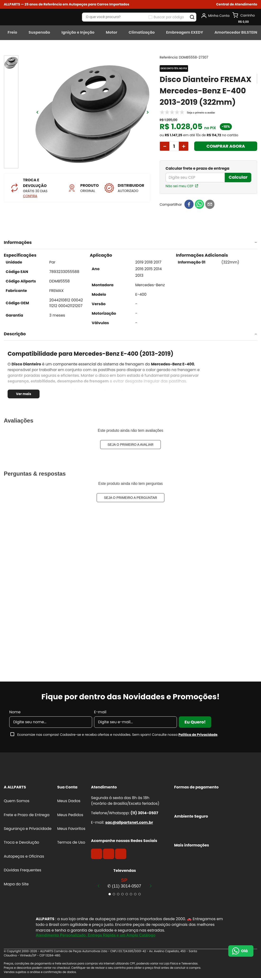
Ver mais (23, 393)
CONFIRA (30, 196)
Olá (244, 951)
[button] (236, 4)
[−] (164, 146)
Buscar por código (169, 17)
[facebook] (189, 205)
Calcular (238, 177)
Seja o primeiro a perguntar (130, 498)
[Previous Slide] (98, 886)
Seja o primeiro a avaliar (130, 444)
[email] (210, 205)
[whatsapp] (199, 205)
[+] (184, 146)
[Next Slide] (150, 886)
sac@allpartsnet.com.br (129, 822)
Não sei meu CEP (179, 186)
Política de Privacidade (197, 734)
